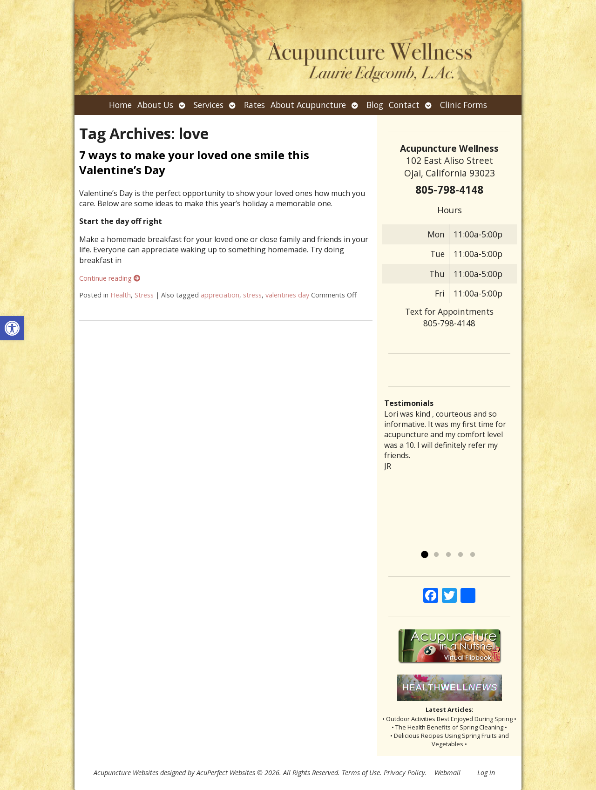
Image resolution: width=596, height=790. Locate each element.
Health (120, 294)
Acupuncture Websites (126, 772)
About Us (155, 104)
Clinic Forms (463, 104)
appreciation (220, 294)
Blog (374, 104)
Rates (254, 104)
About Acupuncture (308, 104)
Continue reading (109, 278)
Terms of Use (361, 772)
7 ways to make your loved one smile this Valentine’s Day (194, 162)
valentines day (287, 294)
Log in (486, 772)
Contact (404, 104)
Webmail (447, 772)
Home (120, 104)
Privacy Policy (404, 772)
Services (209, 104)
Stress (144, 294)
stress (252, 294)
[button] (12, 328)
